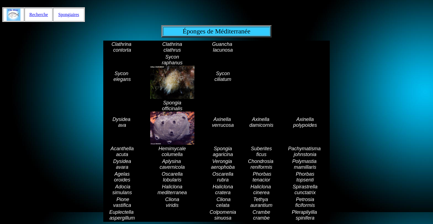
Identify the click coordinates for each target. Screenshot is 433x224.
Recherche (38, 14)
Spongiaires (68, 14)
